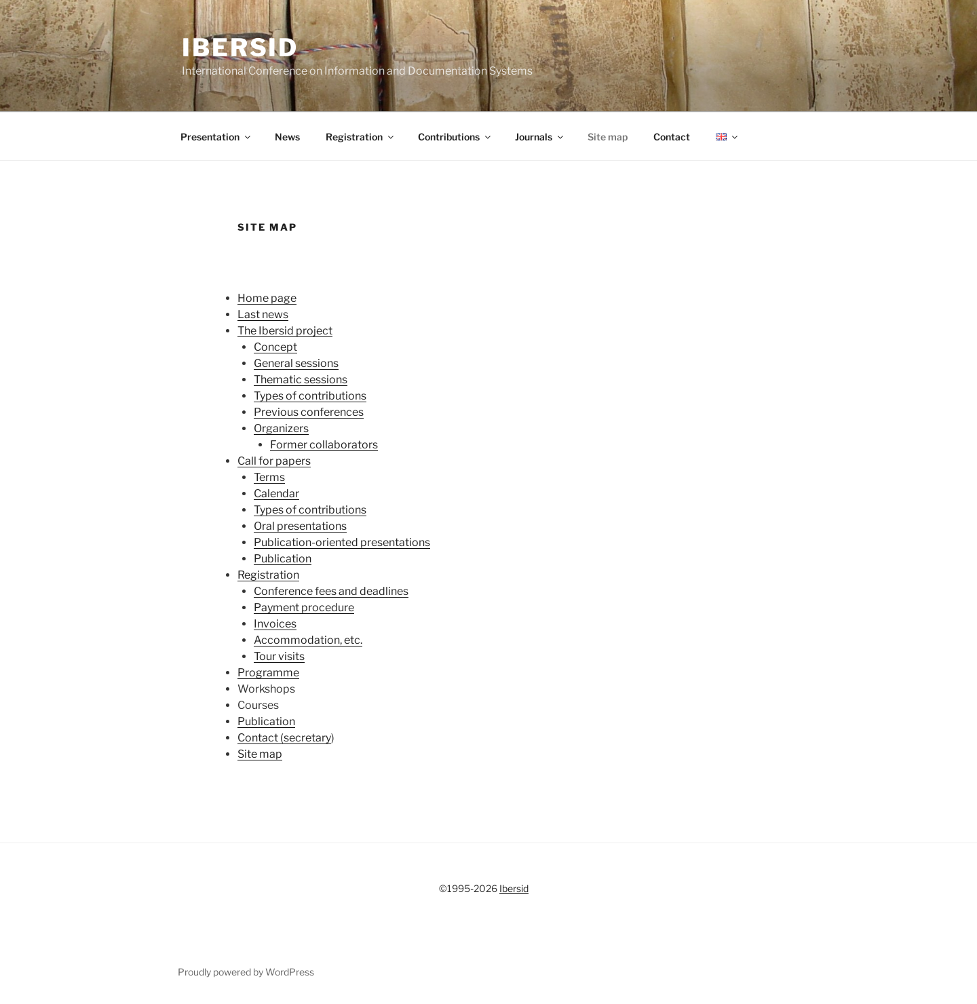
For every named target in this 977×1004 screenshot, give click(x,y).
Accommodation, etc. (308, 640)
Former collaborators (324, 444)
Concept (275, 347)
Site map (608, 136)
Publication (282, 558)
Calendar (276, 493)
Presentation (216, 136)
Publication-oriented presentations (342, 542)
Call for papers (274, 461)
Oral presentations (300, 526)
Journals (540, 136)
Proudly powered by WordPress (246, 972)
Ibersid (240, 47)
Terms (269, 477)
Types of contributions (310, 395)
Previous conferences (309, 412)
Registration (361, 136)
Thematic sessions (300, 379)
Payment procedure (304, 607)
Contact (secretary (284, 737)
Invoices (275, 623)
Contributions (455, 136)
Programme (268, 672)
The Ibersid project (284, 330)
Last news (262, 314)
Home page (266, 298)
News (287, 136)
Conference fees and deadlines (331, 591)
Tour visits (279, 656)
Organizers (281, 428)
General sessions (296, 363)
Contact (671, 136)
